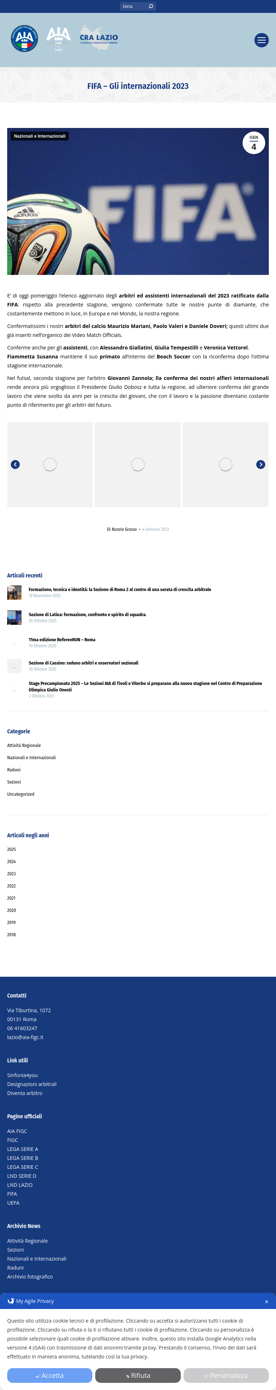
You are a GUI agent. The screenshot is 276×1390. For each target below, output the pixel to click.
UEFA (13, 1202)
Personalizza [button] (226, 1375)
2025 (11, 849)
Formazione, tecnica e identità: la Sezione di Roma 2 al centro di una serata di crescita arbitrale (120, 589)
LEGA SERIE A (22, 1149)
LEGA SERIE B (22, 1158)
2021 (11, 898)
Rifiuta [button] (138, 1375)
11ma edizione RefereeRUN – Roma (62, 639)
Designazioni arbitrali (32, 1084)
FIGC (12, 1140)
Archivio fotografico (30, 1276)
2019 (11, 922)
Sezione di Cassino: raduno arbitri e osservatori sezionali (83, 663)
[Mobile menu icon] (261, 40)
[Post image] (14, 593)
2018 (11, 934)
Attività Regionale (27, 1240)
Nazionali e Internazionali (39, 136)
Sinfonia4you (22, 1075)
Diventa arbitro (24, 1093)
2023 (11, 873)
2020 (11, 910)
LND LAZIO (20, 1184)
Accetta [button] (50, 1375)
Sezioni (15, 1249)
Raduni (15, 1267)
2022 (11, 886)
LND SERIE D (21, 1175)
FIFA (12, 1193)
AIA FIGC (17, 1131)
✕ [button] (266, 1301)
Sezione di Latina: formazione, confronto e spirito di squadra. (88, 614)
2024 (11, 861)
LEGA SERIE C (22, 1166)
